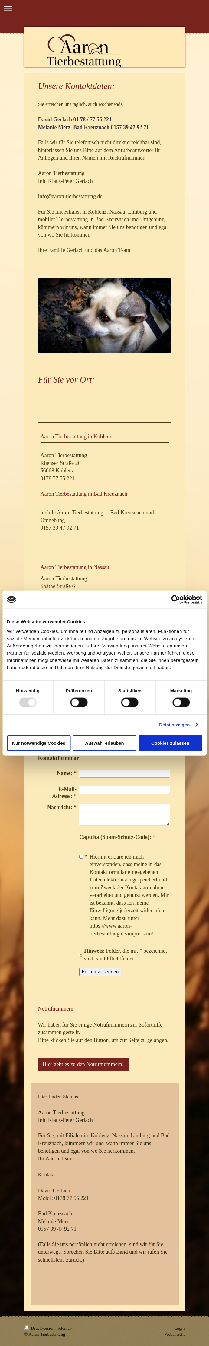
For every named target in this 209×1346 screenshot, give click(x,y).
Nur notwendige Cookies (38, 742)
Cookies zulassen (170, 742)
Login (179, 1328)
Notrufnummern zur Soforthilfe (127, 1025)
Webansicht (175, 1334)
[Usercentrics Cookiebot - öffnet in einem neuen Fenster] (175, 599)
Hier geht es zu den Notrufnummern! (83, 1064)
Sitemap (64, 1328)
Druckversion (40, 1328)
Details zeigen (174, 724)
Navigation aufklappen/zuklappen (104, 8)
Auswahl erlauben (104, 742)
